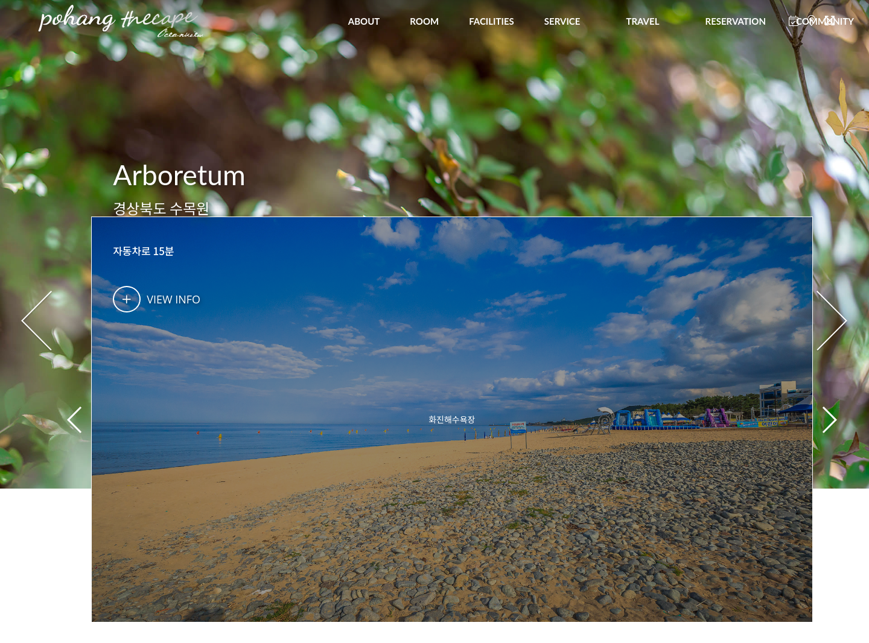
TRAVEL (642, 21)
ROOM (424, 21)
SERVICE (562, 21)
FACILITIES (491, 21)
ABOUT (364, 21)
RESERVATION (735, 21)
